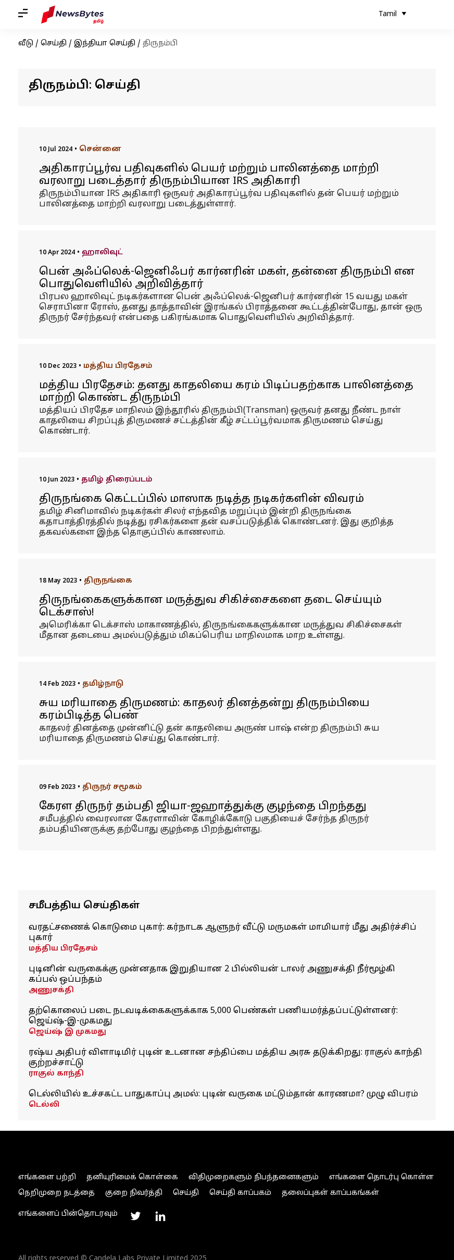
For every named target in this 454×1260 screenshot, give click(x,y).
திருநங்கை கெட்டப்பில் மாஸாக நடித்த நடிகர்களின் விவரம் (201, 499)
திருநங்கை (108, 580)
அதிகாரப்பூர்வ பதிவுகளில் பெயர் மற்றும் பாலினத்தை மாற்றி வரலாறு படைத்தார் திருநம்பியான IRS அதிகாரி (209, 175)
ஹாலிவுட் (102, 252)
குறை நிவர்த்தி (133, 1193)
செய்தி (54, 43)
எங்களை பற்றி (47, 1177)
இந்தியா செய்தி (104, 43)
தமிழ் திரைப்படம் (117, 479)
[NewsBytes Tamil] (72, 14)
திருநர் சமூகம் (112, 787)
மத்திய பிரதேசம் (118, 366)
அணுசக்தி (51, 990)
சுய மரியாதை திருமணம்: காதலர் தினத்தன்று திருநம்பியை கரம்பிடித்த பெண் (204, 709)
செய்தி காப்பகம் (240, 1193)
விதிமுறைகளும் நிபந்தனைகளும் (253, 1177)
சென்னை (100, 149)
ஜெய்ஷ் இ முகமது (67, 1032)
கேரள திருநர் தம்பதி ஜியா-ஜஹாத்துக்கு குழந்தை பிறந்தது (203, 806)
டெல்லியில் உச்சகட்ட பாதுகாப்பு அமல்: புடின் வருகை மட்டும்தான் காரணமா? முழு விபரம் (223, 1094)
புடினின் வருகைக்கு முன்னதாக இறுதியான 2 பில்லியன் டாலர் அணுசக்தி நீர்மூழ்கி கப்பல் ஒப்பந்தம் (212, 974)
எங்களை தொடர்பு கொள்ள (381, 1177)
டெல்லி (44, 1105)
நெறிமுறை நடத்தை (56, 1193)
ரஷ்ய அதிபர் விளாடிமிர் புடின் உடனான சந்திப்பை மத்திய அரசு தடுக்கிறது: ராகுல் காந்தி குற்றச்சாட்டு (225, 1057)
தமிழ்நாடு (102, 684)
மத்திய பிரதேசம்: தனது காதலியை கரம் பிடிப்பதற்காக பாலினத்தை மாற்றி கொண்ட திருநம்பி (226, 391)
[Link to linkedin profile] (160, 1216)
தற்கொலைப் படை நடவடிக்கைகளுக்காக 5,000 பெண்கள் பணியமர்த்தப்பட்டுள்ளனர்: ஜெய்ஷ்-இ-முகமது (213, 1016)
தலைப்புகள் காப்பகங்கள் (330, 1193)
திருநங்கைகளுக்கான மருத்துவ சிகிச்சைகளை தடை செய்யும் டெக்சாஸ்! (210, 606)
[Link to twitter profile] (135, 1216)
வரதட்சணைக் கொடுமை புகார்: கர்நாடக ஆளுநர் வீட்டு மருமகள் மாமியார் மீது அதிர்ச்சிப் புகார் (223, 932)
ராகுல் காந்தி (56, 1073)
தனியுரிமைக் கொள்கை (132, 1177)
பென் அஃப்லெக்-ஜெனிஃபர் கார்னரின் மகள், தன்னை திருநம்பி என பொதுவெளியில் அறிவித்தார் (227, 278)
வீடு (25, 43)
